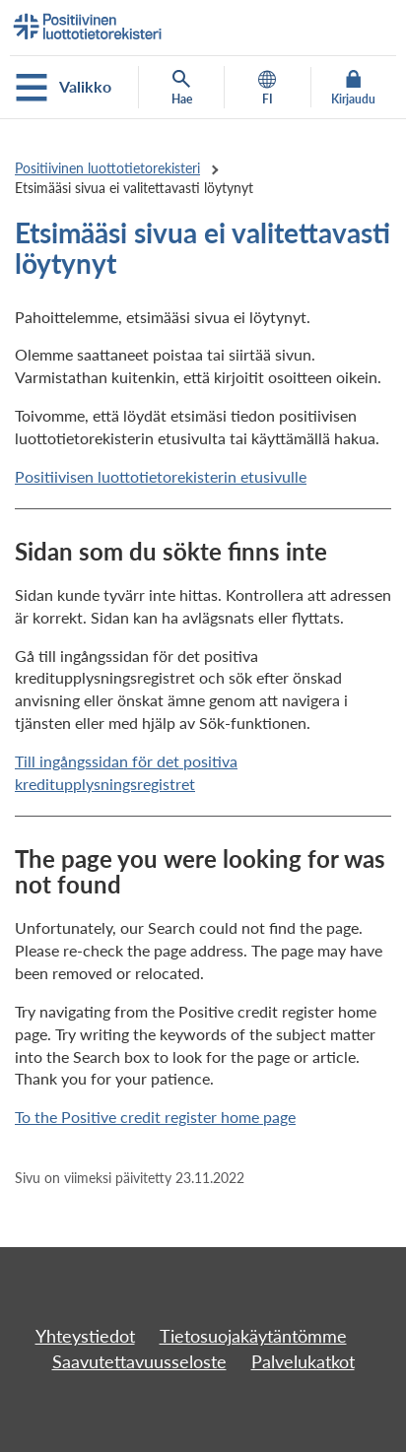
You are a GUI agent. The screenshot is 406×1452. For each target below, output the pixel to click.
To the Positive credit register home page (155, 1116)
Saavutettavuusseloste (139, 1361)
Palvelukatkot (303, 1361)
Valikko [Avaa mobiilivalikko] (63, 87)
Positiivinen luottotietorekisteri (107, 168)
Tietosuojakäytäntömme (253, 1336)
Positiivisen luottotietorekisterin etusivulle (160, 476)
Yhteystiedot (85, 1336)
